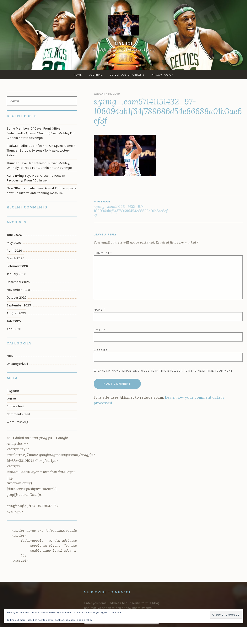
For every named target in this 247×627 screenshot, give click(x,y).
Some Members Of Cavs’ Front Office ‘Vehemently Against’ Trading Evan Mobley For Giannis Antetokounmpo (41, 133)
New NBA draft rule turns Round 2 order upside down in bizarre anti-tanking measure (41, 190)
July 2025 (14, 321)
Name (99, 309)
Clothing (96, 74)
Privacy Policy (162, 74)
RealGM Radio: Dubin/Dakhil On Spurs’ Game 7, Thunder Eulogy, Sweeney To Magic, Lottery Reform (41, 150)
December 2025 (18, 282)
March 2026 (15, 258)
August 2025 (16, 313)
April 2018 (14, 329)
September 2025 (19, 305)
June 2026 (14, 235)
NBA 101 (124, 43)
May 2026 (14, 243)
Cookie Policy (84, 619)
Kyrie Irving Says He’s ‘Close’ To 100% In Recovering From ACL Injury (36, 178)
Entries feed (15, 406)
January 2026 (16, 274)
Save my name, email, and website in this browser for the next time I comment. (165, 370)
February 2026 (17, 266)
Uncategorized (17, 364)
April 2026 (14, 250)
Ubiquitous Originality (127, 74)
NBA (10, 356)
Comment (103, 253)
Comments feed (18, 414)
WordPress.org (17, 422)
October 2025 (17, 297)
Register (13, 391)
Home (78, 74)
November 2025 (18, 290)
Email (100, 330)
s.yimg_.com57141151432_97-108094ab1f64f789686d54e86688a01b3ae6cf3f (131, 209)
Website (101, 350)
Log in (11, 398)
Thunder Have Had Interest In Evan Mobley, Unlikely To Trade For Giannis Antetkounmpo (39, 165)
